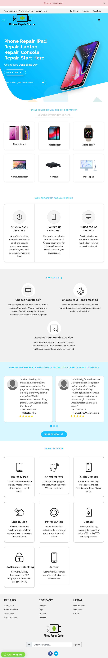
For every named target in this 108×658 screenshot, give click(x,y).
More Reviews (53, 434)
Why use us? (78, 609)
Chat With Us (14, 654)
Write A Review (11, 609)
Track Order (97, 11)
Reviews (42, 613)
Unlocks (42, 605)
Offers (76, 613)
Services (42, 617)
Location (86, 11)
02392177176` (11, 11)
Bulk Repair (9, 613)
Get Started (15, 72)
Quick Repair (74, 11)
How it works (79, 605)
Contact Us (9, 605)
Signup (77, 644)
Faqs (41, 609)
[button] (51, 426)
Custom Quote (10, 617)
